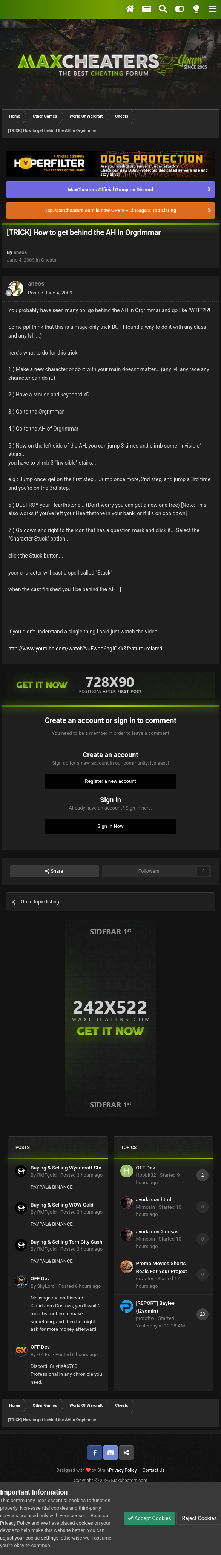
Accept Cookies (149, 1518)
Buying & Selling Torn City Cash (66, 1242)
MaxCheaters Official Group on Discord (110, 189)
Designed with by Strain (82, 1470)
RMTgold (47, 1175)
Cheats (49, 260)
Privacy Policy (123, 1470)
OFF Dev (40, 1278)
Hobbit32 (146, 1175)
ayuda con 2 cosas (157, 1231)
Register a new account (110, 781)
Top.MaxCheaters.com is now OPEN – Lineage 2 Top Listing (110, 210)
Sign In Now (110, 826)
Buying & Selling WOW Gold (62, 1205)
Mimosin (145, 1207)
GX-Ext (44, 1354)
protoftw (145, 1318)
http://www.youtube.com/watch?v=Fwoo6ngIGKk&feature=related (85, 649)
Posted (50, 293)
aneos (20, 252)
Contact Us (154, 1470)
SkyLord (46, 1286)
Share (54, 871)
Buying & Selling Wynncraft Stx (66, 1168)
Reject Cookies (199, 1518)
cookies (84, 1523)
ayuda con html (153, 1199)
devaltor (145, 1278)
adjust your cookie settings (29, 1538)
